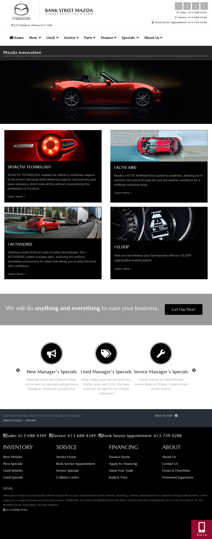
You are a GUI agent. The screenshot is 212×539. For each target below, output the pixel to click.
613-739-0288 (168, 435)
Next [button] (194, 370)
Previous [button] (18, 370)
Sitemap (30, 420)
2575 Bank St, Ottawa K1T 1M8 (31, 25)
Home (16, 37)
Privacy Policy (13, 420)
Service (71, 37)
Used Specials (13, 477)
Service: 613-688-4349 (190, 17)
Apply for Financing (123, 464)
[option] (51, 368)
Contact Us (170, 464)
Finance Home (119, 457)
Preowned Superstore (177, 477)
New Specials (12, 464)
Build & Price (118, 477)
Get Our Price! (183, 309)
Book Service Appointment (75, 464)
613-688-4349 (32, 435)
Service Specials (67, 471)
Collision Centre (67, 477)
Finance (108, 37)
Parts (89, 37)
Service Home (66, 457)
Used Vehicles (13, 471)
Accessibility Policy (15, 509)
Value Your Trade (121, 471)
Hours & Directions (176, 471)
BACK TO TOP (166, 415)
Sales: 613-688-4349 (191, 12)
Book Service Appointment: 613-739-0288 (179, 22)
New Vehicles (12, 457)
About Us (153, 37)
